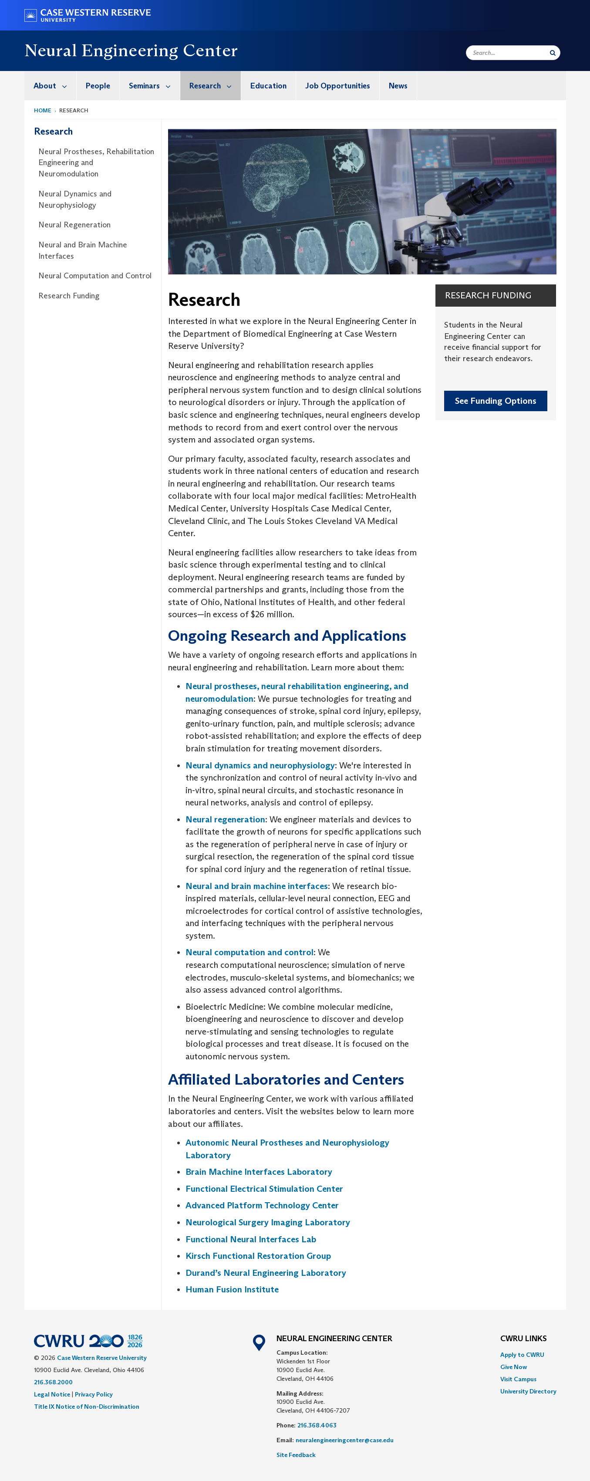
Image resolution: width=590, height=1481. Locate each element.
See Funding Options (495, 401)
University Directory (528, 1391)
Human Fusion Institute (232, 1289)
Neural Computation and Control (95, 276)
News (398, 86)
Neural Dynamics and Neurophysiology (74, 199)
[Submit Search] (553, 52)
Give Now (513, 1367)
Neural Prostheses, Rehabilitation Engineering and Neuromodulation (96, 163)
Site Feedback (296, 1455)
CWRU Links (523, 1339)
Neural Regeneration (74, 225)
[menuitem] (50, 85)
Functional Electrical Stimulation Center (264, 1188)
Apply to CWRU (522, 1355)
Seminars (154, 85)
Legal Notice (52, 1394)
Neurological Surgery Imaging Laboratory (267, 1222)
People (98, 86)
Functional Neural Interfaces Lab (250, 1239)
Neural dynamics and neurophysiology (260, 765)
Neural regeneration (225, 819)
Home (42, 110)
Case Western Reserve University (102, 1358)
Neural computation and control (249, 952)
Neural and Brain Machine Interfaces (82, 250)
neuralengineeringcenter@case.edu (345, 1440)
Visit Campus (518, 1379)
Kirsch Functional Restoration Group (258, 1256)
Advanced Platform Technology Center (262, 1205)
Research (215, 85)
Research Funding (68, 296)
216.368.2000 (53, 1382)
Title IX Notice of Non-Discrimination (86, 1406)
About (55, 85)
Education (268, 86)
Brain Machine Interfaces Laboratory (258, 1172)
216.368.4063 (317, 1425)
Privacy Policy (94, 1394)
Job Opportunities (337, 86)
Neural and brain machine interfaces (256, 886)
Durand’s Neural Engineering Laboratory (265, 1273)
